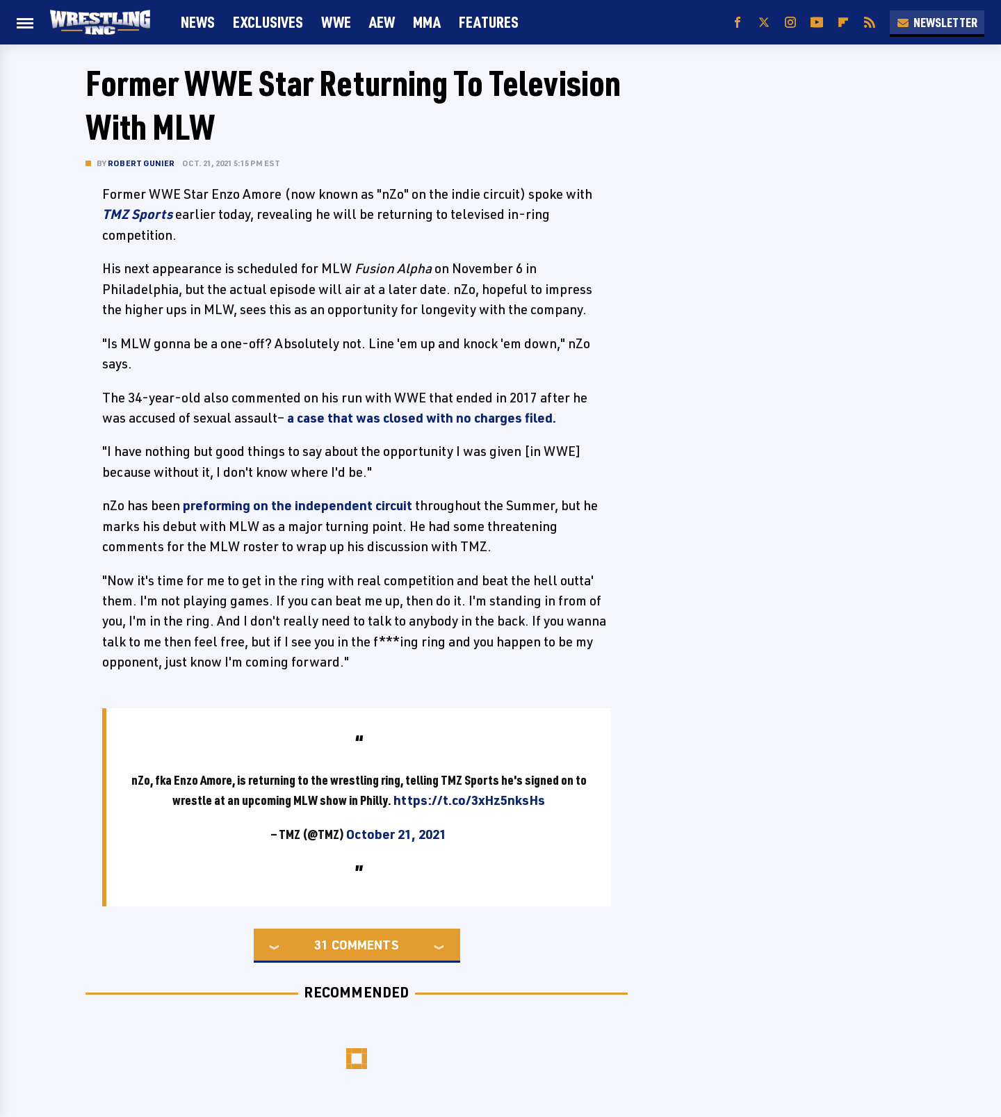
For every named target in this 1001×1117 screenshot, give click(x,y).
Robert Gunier (141, 163)
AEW (382, 22)
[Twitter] (764, 22)
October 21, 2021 (396, 834)
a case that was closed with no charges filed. (421, 417)
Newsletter (937, 22)
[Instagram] (790, 22)
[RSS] (869, 22)
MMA (427, 22)
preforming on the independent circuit (297, 505)
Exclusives (268, 22)
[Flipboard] (843, 22)
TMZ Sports (137, 214)
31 (321, 944)
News (198, 22)
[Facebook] (737, 22)
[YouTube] (817, 22)
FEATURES (489, 22)
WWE (336, 22)
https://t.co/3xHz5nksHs (469, 800)
